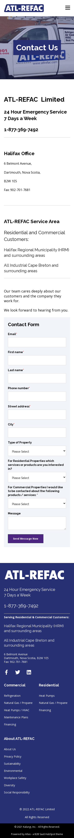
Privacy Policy (12, 756)
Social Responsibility (17, 792)
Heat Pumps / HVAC (16, 710)
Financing (10, 724)
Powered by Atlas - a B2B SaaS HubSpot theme (37, 834)
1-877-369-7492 (21, 606)
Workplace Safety (15, 778)
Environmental (13, 770)
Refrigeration (12, 695)
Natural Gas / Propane (18, 702)
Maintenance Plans (16, 717)
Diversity (9, 785)
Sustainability (12, 763)
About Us (10, 749)
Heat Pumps (47, 695)
